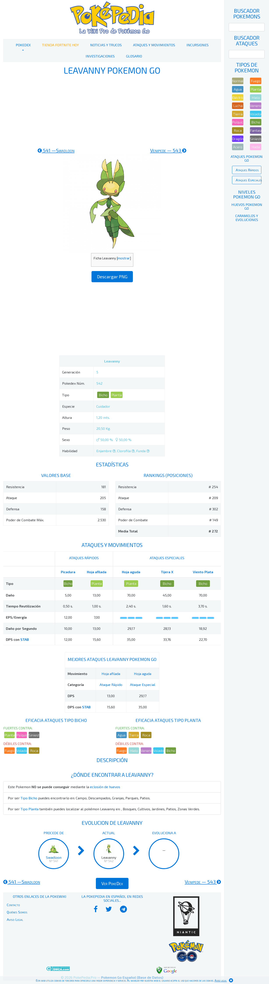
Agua (121, 735)
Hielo (134, 750)
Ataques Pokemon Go (247, 158)
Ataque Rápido (111, 684)
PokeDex (23, 45)
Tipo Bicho (29, 798)
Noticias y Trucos (106, 45)
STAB (24, 639)
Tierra (134, 735)
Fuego (9, 750)
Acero (237, 147)
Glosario (134, 56)
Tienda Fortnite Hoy (60, 45)
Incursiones (197, 45)
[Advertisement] (112, 111)
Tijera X (167, 572)
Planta (116, 395)
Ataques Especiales (248, 180)
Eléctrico (237, 97)
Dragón (237, 139)
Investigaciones (100, 56)
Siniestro (34, 735)
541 (56, 150)
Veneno (146, 750)
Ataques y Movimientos (154, 45)
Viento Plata (203, 572)
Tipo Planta (30, 809)
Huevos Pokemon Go (246, 206)
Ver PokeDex (112, 883)
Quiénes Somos (17, 912)
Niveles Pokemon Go (246, 194)
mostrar (124, 258)
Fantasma (255, 130)
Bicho (103, 395)
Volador (21, 750)
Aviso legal (220, 980)
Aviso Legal (15, 919)
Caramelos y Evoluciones (246, 218)
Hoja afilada (96, 572)
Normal (237, 81)
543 (168, 150)
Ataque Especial (142, 684)
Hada (255, 147)
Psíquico (21, 735)
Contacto (13, 905)
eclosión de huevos (105, 787)
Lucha (238, 106)
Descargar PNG (112, 276)
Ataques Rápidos (247, 170)
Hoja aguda (131, 572)
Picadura (68, 572)
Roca (34, 750)
